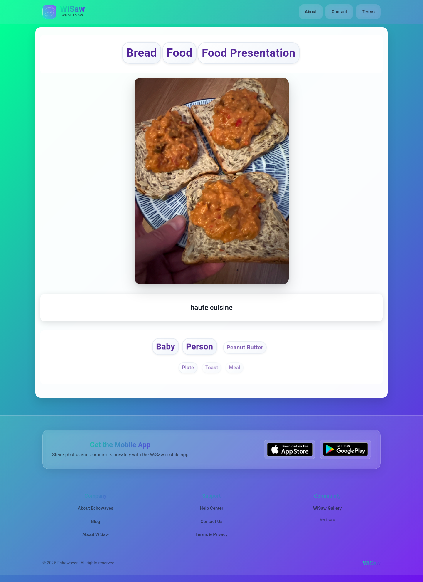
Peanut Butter (244, 347)
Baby (165, 346)
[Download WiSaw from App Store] (289, 449)
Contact (339, 11)
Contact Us (212, 521)
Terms (368, 11)
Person (199, 346)
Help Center (211, 508)
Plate (188, 368)
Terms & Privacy (211, 534)
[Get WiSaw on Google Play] (345, 449)
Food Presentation (249, 52)
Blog (95, 521)
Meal (234, 368)
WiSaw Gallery (327, 508)
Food (179, 52)
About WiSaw (95, 534)
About (311, 11)
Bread (141, 52)
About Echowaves (95, 508)
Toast (211, 368)
